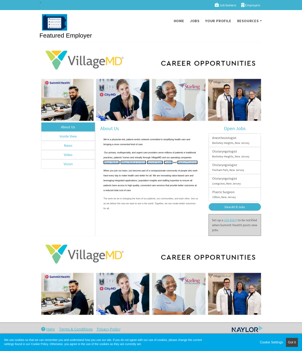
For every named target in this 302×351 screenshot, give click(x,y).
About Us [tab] (68, 127)
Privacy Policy (108, 329)
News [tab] (68, 145)
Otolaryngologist (231, 153)
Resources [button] (248, 20)
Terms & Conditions (76, 329)
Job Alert (230, 220)
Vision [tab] (68, 164)
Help (48, 329)
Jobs (194, 20)
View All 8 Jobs (234, 207)
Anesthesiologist (231, 140)
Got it (292, 342)
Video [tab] (68, 154)
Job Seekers (225, 5)
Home (179, 20)
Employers (250, 5)
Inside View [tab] (68, 136)
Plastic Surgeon (224, 194)
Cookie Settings (271, 342)
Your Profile (218, 20)
